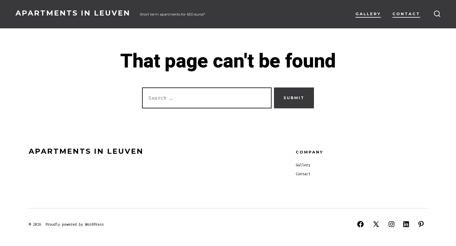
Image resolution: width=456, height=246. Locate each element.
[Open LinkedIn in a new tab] (406, 224)
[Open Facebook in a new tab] (360, 224)
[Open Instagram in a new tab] (391, 224)
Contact (406, 14)
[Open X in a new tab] (376, 224)
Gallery (368, 14)
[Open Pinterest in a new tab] (421, 224)
